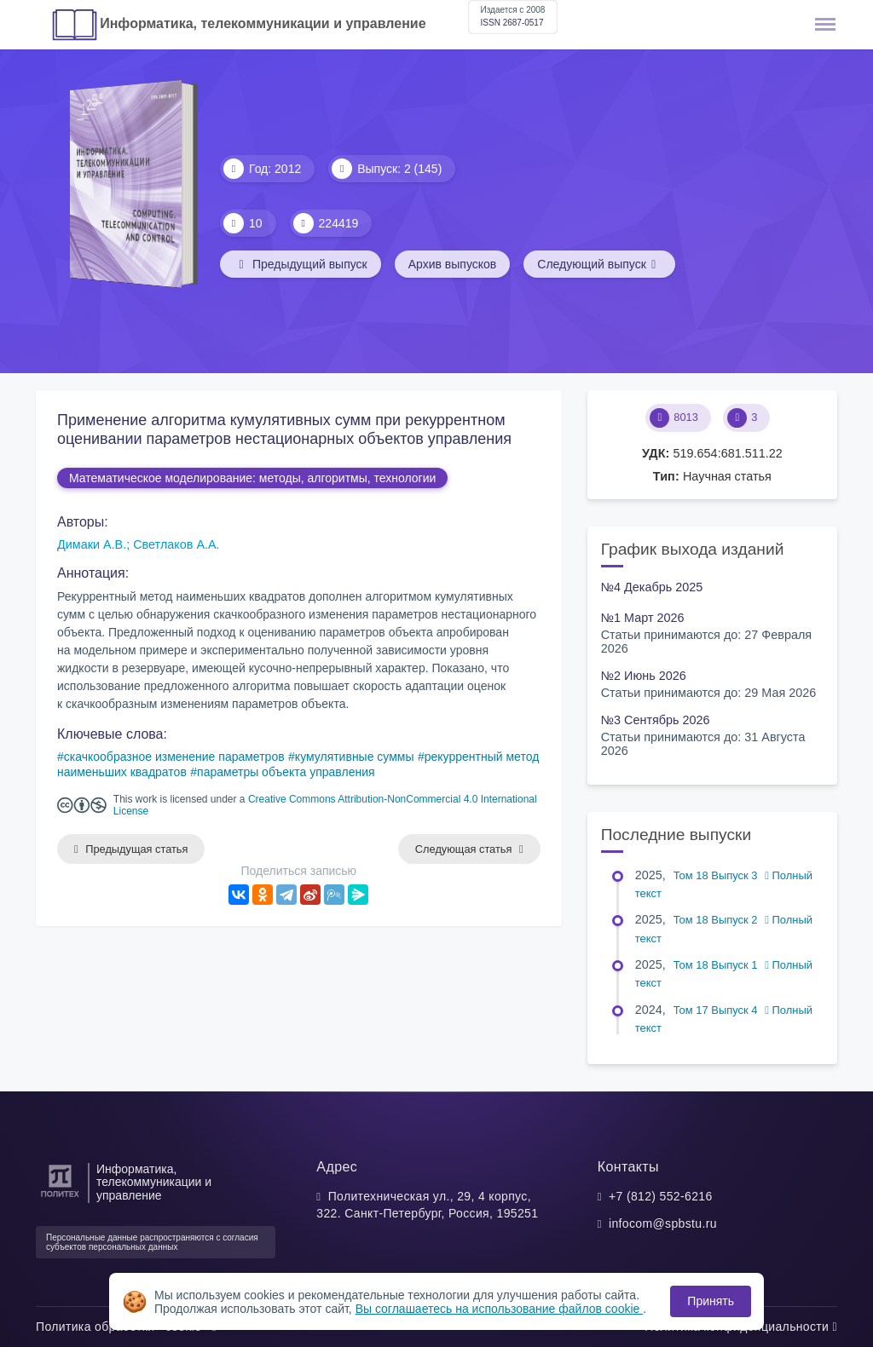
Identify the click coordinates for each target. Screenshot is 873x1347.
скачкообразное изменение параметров (174, 756)
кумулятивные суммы (354, 756)
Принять (710, 1301)
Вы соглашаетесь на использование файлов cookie (500, 1308)
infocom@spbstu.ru (663, 1223)
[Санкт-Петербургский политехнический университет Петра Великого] (60, 1197)
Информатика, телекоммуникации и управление (262, 23)
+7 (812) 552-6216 (661, 1196)
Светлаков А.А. (176, 544)
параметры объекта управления (285, 772)
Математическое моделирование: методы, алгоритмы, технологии (252, 478)
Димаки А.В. (91, 544)
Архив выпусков (452, 264)
